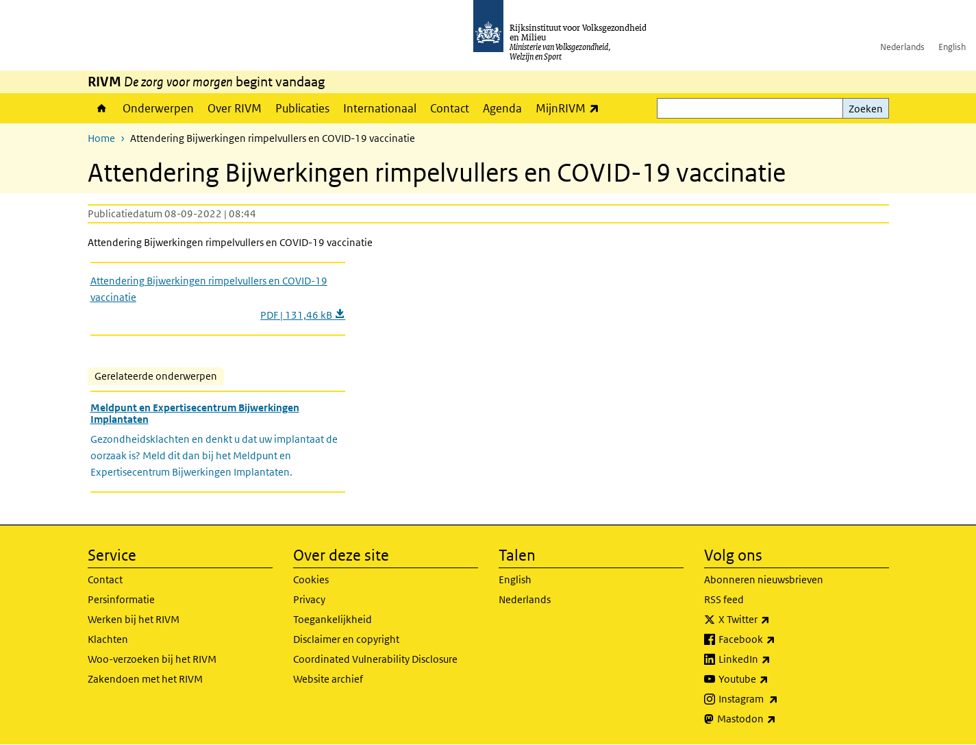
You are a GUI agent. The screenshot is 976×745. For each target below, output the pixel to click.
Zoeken (866, 108)
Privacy (309, 599)
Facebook (777, 639)
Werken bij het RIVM (133, 619)
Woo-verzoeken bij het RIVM (152, 658)
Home (102, 108)
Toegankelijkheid (332, 619)
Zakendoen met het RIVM (145, 678)
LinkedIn (774, 659)
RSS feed (724, 599)
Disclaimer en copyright (346, 639)
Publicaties (302, 108)
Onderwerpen (158, 108)
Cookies (311, 579)
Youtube (773, 679)
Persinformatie (121, 599)
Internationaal (379, 108)
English (952, 47)
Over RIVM (235, 108)
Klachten (108, 639)
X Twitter (774, 619)
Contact (449, 108)
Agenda (502, 108)
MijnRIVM (571, 108)
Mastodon (776, 719)
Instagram (778, 699)
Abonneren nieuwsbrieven (763, 579)
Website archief (328, 678)
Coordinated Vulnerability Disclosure (375, 658)
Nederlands (902, 47)
